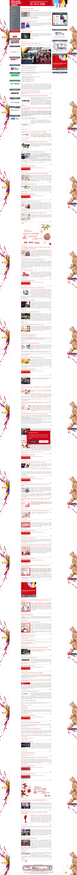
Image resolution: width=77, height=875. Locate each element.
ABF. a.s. (24, 871)
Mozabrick (39, 253)
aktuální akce (37, 630)
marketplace (33, 490)
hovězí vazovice (33, 447)
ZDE (40, 526)
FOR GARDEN (33, 406)
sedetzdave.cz (41, 602)
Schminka (32, 513)
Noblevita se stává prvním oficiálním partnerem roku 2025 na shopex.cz (33, 212)
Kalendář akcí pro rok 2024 (26, 521)
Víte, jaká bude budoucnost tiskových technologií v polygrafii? (32, 672)
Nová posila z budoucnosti (25, 427)
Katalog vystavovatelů (13, 11)
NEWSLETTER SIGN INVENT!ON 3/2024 (28, 369)
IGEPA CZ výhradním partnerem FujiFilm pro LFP (29, 691)
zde (42, 167)
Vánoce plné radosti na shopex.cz (27, 270)
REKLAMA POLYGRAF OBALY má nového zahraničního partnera (32, 259)
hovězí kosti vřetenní (45, 448)
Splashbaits (49, 493)
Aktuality (11, 6)
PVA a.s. (28, 871)
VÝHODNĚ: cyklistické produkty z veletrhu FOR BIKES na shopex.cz (33, 462)
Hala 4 (32, 38)
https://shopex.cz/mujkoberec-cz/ (36, 398)
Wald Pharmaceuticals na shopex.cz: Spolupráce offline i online (32, 357)
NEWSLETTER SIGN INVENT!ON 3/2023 (28, 665)
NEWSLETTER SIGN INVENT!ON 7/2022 (28, 773)
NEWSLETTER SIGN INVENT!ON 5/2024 (28, 280)
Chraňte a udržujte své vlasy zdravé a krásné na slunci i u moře (32, 324)
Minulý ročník (12, 21)
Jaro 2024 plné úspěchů (25, 376)
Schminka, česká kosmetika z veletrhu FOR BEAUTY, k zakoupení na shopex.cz (35, 510)
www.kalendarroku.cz (30, 738)
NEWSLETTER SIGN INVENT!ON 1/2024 (28, 477)
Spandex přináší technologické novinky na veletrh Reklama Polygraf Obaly (34, 95)
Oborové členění (12, 18)
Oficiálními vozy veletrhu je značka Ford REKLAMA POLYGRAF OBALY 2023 (34, 647)
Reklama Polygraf (60, 73)
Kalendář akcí (12, 28)
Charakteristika (12, 8)
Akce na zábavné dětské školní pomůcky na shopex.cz (30, 622)
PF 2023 (22, 781)
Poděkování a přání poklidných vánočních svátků (29, 10)
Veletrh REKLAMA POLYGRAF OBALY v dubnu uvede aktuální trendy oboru (34, 757)
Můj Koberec (40, 395)
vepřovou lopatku (34, 448)
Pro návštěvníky (12, 12)
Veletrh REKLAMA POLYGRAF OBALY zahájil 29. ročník (31, 43)
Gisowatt (41, 346)
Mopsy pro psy (33, 445)
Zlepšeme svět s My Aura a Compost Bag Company (30, 343)
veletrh (46, 464)
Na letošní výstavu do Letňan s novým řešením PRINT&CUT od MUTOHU (34, 131)
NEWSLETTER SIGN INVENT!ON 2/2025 (28, 166)
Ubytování (11, 25)
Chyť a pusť (44, 493)
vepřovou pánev (45, 447)
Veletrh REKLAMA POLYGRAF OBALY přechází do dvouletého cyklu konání (34, 413)
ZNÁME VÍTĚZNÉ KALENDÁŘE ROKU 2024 (28, 335)
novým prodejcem (37, 575)
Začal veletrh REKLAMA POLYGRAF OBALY (29, 838)
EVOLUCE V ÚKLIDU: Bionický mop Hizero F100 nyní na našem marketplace (34, 173)
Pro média (11, 15)
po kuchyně (49, 396)
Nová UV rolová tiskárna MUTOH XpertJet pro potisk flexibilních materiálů (34, 141)
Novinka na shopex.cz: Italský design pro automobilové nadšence (32, 287)
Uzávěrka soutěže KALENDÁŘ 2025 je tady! (28, 118)
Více (50, 19)
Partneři (11, 22)
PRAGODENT (39, 569)
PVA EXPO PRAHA (43, 289)
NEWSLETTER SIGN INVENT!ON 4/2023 (28, 635)
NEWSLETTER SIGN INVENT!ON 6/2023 (28, 530)
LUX (44, 346)
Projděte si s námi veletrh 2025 (26, 31)
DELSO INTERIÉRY (48, 602)
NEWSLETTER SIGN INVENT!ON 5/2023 (28, 558)
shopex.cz (32, 253)
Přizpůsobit (33, 441)
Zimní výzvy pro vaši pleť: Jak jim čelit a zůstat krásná (30, 201)
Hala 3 (32, 37)
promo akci (39, 494)
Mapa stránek (51, 871)
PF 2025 (22, 223)
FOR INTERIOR (48, 405)
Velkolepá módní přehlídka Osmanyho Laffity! (29, 21)
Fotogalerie (12, 19)
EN (51, 5)
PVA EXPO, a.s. (32, 871)
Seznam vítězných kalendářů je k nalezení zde (28, 643)
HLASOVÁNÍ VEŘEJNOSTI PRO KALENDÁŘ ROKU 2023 (31, 728)
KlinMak (37, 346)
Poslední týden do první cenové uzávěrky (28, 537)
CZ (50, 5)
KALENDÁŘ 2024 (29, 337)
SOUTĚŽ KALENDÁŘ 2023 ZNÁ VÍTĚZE (28, 640)
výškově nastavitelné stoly (45, 606)
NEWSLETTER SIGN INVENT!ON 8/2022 (28, 765)
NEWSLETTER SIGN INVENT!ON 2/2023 (28, 715)
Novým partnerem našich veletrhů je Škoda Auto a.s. (30, 311)
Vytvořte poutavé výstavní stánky (27, 614)
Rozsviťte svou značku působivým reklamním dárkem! (30, 722)
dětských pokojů (43, 396)
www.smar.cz (32, 162)
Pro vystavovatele (12, 9)
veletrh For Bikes (40, 464)
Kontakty (37, 871)
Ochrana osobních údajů (44, 871)
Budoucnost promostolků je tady (27, 741)
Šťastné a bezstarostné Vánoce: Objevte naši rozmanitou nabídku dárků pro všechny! (36, 544)
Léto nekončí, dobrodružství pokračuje (28, 300)
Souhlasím (44, 441)
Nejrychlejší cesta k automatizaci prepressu (28, 657)
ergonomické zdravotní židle (35, 606)
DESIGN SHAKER (39, 406)
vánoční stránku (35, 549)
